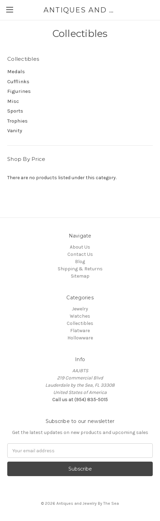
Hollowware (80, 338)
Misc (13, 101)
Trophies (17, 121)
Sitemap (80, 276)
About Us (80, 247)
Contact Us (80, 254)
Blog (80, 261)
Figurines (19, 91)
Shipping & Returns (80, 269)
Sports (15, 111)
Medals (16, 71)
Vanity (14, 130)
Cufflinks (18, 81)
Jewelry (80, 309)
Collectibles (80, 323)
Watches (80, 316)
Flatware (80, 331)
